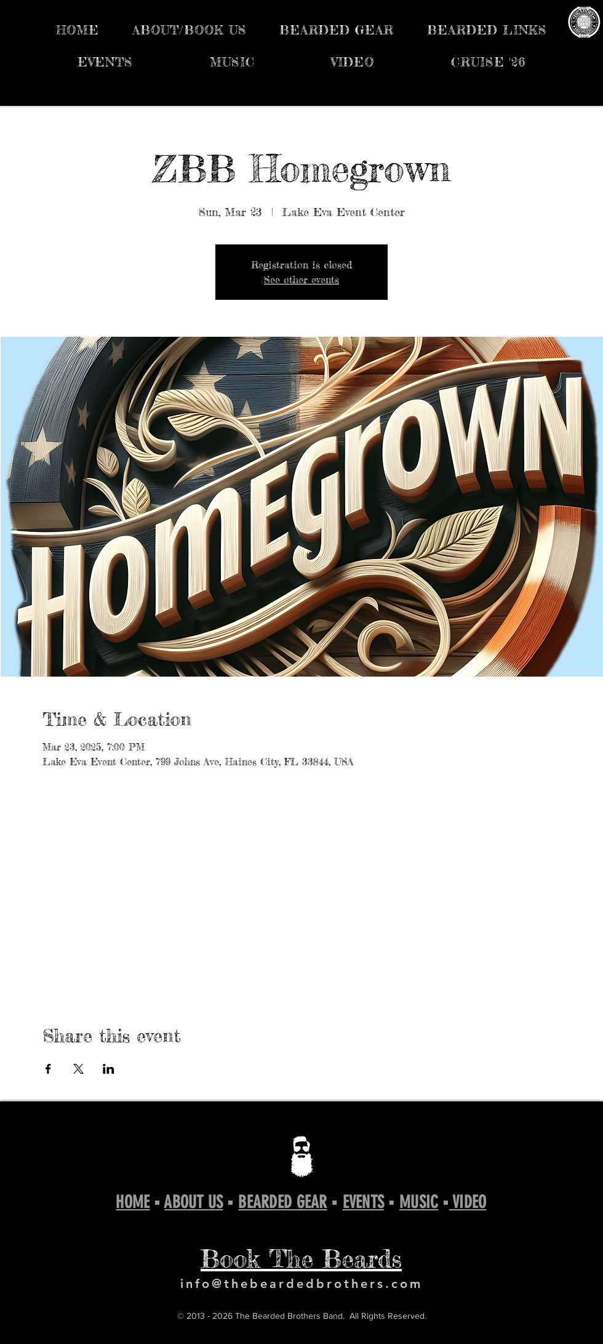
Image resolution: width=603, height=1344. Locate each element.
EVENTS (364, 1202)
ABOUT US (193, 1202)
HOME (133, 1202)
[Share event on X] (78, 1069)
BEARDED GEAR (282, 1202)
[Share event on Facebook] (48, 1069)
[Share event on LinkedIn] (108, 1069)
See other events (301, 279)
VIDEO (468, 1202)
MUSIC (418, 1202)
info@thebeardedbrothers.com (301, 1283)
